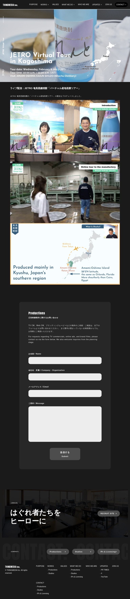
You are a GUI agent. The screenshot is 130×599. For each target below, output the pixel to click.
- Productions (52, 570)
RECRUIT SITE (107, 513)
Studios (79, 552)
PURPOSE (33, 4)
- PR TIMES (104, 570)
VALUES (55, 4)
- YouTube (104, 577)
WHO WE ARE (83, 4)
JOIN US (108, 4)
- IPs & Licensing (76, 577)
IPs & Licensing (108, 552)
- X (101, 573)
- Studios (50, 573)
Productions (55, 552)
